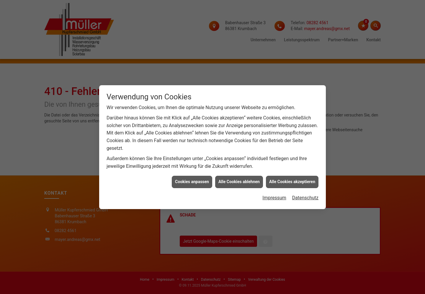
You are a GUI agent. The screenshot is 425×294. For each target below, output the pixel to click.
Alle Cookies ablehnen (239, 180)
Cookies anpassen (192, 180)
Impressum (274, 197)
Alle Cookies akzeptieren (292, 180)
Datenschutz (305, 197)
